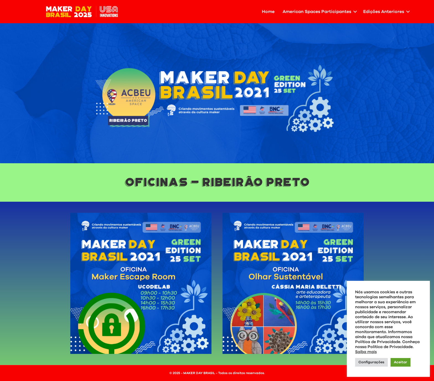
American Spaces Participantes (317, 11)
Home (268, 11)
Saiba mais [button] (366, 352)
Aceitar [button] (400, 362)
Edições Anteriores (383, 11)
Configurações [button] (371, 362)
